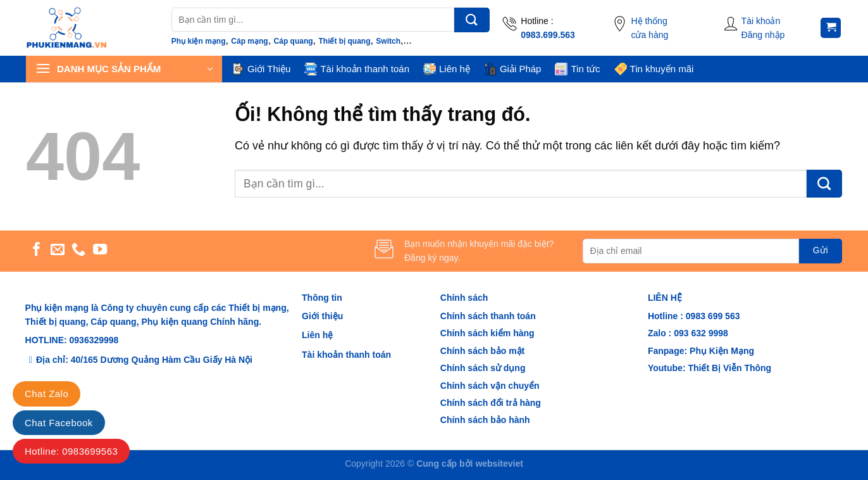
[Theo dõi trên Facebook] (37, 250)
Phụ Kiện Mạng (722, 351)
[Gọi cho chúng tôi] (78, 250)
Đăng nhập (763, 35)
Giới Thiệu (261, 69)
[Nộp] (472, 20)
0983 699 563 (713, 316)
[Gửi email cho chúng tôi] (58, 250)
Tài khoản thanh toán (356, 69)
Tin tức (577, 69)
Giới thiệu (322, 316)
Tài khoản (761, 21)
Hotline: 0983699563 (71, 451)
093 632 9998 (699, 333)
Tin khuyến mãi (654, 69)
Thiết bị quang (344, 41)
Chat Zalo (46, 393)
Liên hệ (446, 69)
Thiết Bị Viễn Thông (729, 368)
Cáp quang (293, 41)
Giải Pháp (513, 69)
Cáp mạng (249, 41)
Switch (388, 41)
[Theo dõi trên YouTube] (100, 250)
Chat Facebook (59, 422)
